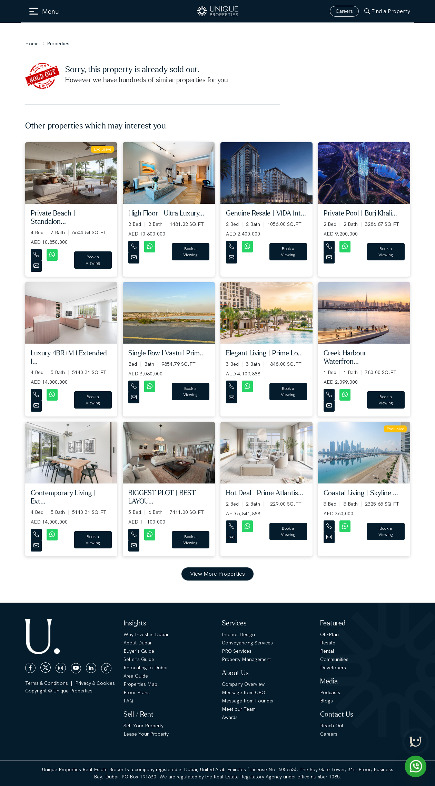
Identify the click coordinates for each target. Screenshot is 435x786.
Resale (327, 643)
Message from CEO (243, 692)
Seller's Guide (138, 659)
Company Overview (243, 684)
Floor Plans (136, 692)
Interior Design (238, 634)
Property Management (246, 659)
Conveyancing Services (247, 643)
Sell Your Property (143, 725)
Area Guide (135, 676)
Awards (230, 717)
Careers (344, 11)
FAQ (128, 701)
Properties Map (140, 684)
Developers (333, 667)
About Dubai (137, 643)
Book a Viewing (93, 260)
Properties (58, 43)
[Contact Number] (37, 253)
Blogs (326, 701)
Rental (327, 651)
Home (32, 43)
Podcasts (330, 692)
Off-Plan (329, 634)
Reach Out (331, 725)
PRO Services (236, 651)
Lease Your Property (146, 734)
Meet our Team (239, 709)
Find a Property (387, 11)
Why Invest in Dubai (145, 634)
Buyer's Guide (138, 651)
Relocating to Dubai (145, 667)
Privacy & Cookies (95, 683)
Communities (334, 659)
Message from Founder (248, 701)
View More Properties (217, 573)
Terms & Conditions (46, 683)
